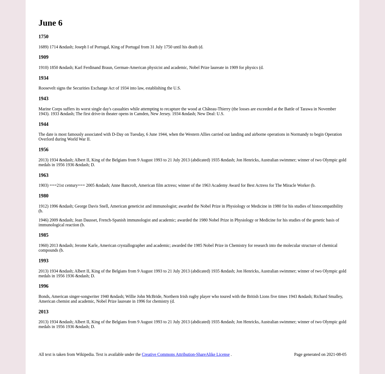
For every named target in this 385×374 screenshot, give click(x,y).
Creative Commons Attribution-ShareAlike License (186, 354)
